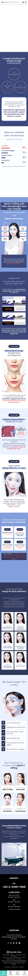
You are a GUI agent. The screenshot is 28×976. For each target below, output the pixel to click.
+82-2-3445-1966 (14, 886)
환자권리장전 (21, 967)
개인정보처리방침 (7, 967)
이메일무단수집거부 (14, 967)
